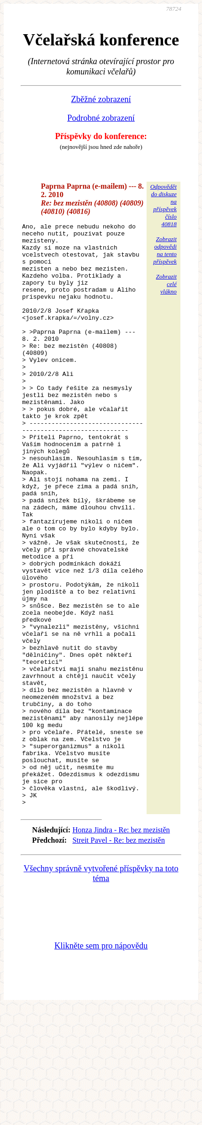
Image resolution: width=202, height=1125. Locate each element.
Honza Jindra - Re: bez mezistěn (121, 946)
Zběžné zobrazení (101, 99)
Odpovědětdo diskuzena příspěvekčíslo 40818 (163, 205)
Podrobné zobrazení (100, 118)
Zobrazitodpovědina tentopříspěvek (165, 250)
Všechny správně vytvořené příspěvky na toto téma (100, 990)
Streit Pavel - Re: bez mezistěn (118, 957)
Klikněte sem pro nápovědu (101, 1062)
